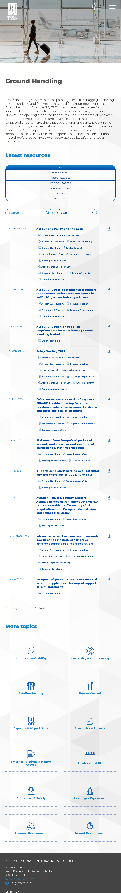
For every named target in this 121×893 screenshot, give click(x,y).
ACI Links (11, 861)
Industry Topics (17, 838)
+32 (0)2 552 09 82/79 (23, 809)
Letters (60, 193)
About (10, 828)
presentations (60, 188)
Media (9, 842)
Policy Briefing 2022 (50, 351)
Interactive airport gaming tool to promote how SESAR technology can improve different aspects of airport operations (67, 540)
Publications (60, 172)
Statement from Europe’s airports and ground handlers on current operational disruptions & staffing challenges (65, 444)
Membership (14, 847)
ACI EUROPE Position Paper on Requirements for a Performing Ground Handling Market (65, 330)
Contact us (13, 857)
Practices (60, 198)
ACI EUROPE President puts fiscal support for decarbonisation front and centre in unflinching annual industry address (66, 293)
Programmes (15, 852)
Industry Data (15, 833)
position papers (60, 183)
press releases (60, 178)
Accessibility (14, 866)
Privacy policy (16, 871)
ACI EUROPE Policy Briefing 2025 (59, 228)
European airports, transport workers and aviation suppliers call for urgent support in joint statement (66, 583)
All (60, 167)
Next (42, 608)
